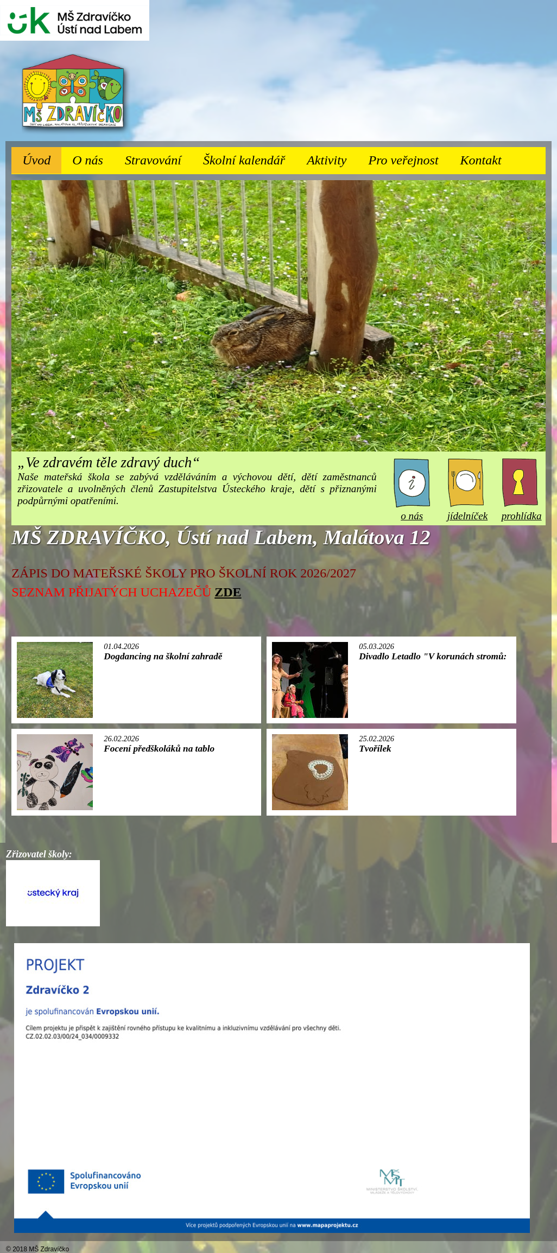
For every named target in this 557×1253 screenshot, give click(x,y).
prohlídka (522, 509)
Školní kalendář (244, 160)
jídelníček (467, 509)
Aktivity (332, 157)
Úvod (36, 160)
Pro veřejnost (409, 157)
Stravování (158, 157)
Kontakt (481, 160)
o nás (412, 509)
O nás (93, 157)
